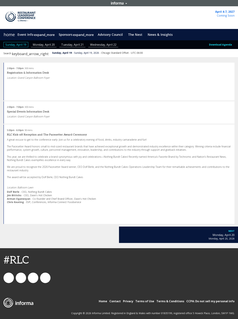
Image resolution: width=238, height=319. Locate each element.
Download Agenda (220, 44)
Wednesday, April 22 (103, 45)
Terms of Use (144, 301)
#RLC (16, 260)
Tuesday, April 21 (72, 45)
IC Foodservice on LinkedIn (21, 278)
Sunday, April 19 (15, 45)
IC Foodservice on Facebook (45, 278)
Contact (115, 301)
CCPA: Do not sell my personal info (210, 301)
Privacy (128, 301)
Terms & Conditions (170, 301)
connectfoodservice (33, 278)
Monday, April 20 (44, 45)
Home (103, 301)
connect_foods (8, 278)
